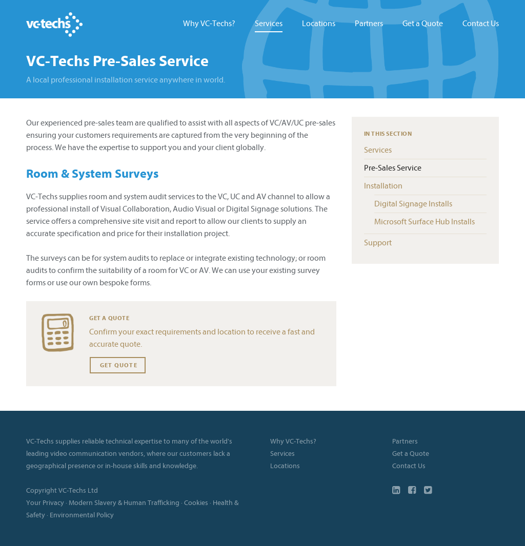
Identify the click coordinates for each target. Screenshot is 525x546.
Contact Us (480, 23)
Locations (318, 23)
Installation (383, 186)
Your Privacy (45, 502)
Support (378, 242)
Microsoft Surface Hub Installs (424, 221)
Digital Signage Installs (413, 203)
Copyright (41, 490)
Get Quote (117, 365)
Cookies (196, 502)
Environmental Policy (82, 515)
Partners (369, 23)
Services (268, 23)
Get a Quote (422, 23)
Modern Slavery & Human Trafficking (124, 502)
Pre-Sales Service (392, 168)
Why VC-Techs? (209, 23)
